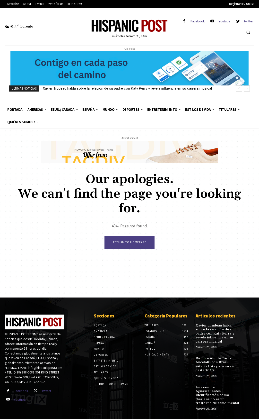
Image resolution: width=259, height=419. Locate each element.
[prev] (239, 88)
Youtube (224, 21)
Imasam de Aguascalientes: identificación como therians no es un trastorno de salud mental (217, 391)
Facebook (197, 21)
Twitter (46, 391)
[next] (247, 88)
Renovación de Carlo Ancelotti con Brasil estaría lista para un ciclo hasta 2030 (217, 363)
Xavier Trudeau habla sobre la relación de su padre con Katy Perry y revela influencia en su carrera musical (127, 88)
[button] (248, 32)
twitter (248, 21)
